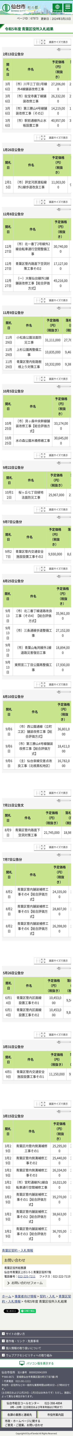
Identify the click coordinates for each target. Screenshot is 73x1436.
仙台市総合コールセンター (23, 1403)
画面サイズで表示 (58, 42)
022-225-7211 (26, 1276)
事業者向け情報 (25, 1296)
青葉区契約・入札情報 (17, 1250)
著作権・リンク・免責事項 (22, 1341)
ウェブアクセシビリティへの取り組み (29, 1355)
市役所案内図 (55, 1414)
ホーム (6, 1296)
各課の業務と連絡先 (19, 1414)
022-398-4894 (53, 1403)
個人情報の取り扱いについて (23, 1348)
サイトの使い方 (15, 1334)
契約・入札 (47, 1296)
